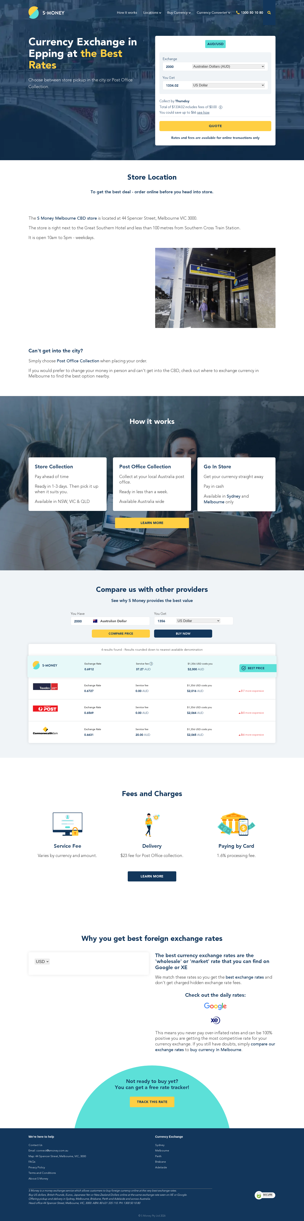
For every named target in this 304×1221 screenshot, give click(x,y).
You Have (78, 614)
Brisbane (160, 1162)
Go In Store (217, 466)
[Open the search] (269, 12)
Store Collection (54, 466)
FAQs (31, 1162)
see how (203, 112)
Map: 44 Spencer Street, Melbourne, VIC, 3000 (57, 1156)
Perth (158, 1156)
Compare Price (121, 633)
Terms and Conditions (42, 1173)
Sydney (233, 496)
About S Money (38, 1178)
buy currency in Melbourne (215, 1050)
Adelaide (161, 1167)
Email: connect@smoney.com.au (48, 1150)
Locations (150, 12)
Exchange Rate (92, 663)
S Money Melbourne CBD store (67, 218)
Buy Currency (177, 12)
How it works (127, 12)
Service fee (144, 663)
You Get (169, 78)
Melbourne (214, 502)
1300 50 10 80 (252, 12)
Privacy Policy (36, 1167)
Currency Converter (212, 12)
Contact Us (35, 1145)
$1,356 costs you (200, 663)
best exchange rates (245, 977)
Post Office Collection (78, 361)
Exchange (170, 59)
